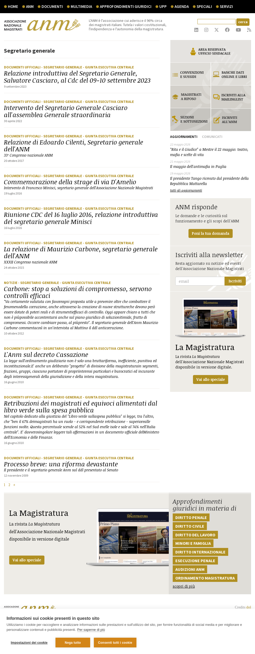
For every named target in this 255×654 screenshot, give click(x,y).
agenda (182, 6)
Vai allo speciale (27, 559)
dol (248, 607)
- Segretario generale (62, 67)
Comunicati (212, 136)
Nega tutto (73, 643)
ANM (30, 6)
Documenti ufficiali (22, 67)
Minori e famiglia (193, 543)
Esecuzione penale (195, 560)
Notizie (11, 282)
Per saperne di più (91, 630)
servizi (226, 6)
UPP (163, 6)
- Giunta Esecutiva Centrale (108, 67)
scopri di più (184, 586)
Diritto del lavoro (195, 534)
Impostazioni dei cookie (29, 643)
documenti (52, 6)
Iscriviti (235, 280)
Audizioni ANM (190, 569)
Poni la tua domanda (210, 233)
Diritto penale (191, 517)
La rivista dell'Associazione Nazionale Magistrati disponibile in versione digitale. (210, 340)
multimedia (81, 6)
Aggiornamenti (183, 136)
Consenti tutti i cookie (115, 643)
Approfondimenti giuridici (125, 6)
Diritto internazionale (200, 552)
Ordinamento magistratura (205, 578)
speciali (204, 6)
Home (13, 6)
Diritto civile (189, 526)
